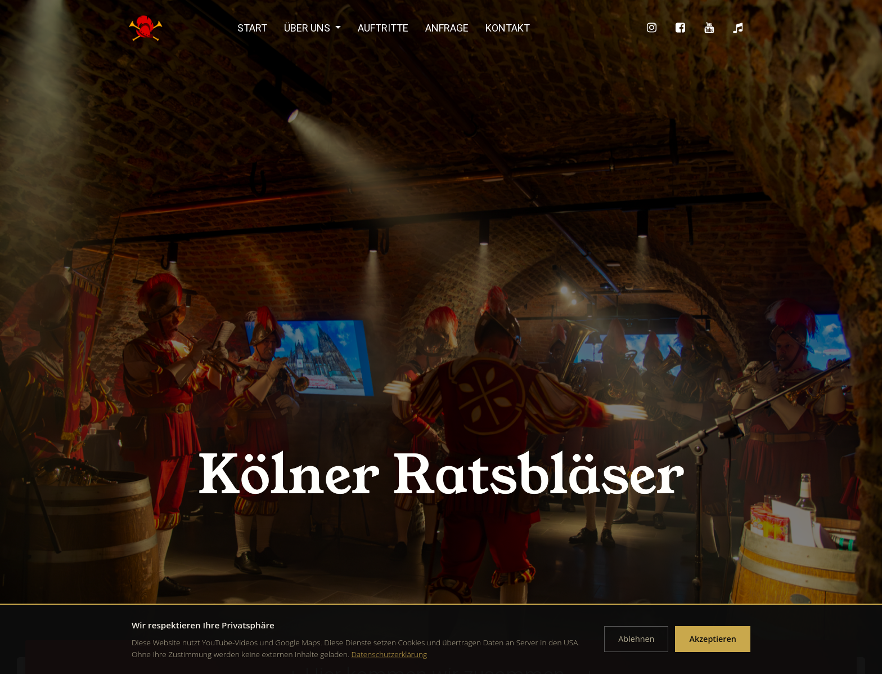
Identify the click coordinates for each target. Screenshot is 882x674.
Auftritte (383, 28)
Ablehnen (636, 638)
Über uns (308, 28)
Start (252, 28)
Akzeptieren (712, 638)
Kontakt (507, 28)
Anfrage (447, 28)
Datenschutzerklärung (390, 654)
